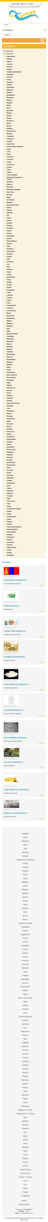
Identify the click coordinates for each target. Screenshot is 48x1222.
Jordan (9, 274)
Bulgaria (10, 128)
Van (25, 1185)
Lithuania (10, 308)
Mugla (25, 1087)
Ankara (25, 863)
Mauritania (10, 339)
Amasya (25, 856)
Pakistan (10, 395)
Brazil (9, 123)
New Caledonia (12, 375)
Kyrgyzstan (10, 290)
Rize (25, 1117)
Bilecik (25, 897)
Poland (9, 413)
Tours (25, 1155)
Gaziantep (25, 979)
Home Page (15, 4)
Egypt (9, 197)
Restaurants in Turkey (25, 1114)
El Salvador (11, 200)
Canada (9, 141)
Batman (25, 890)
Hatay (25, 994)
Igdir (25, 1002)
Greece (9, 233)
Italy (8, 267)
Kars (25, 1028)
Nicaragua (10, 380)
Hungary (10, 254)
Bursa (25, 919)
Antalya (25, 867)
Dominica (10, 187)
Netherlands (11, 372)
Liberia (9, 300)
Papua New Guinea (13, 403)
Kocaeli (25, 1054)
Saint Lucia (10, 431)
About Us (24, 4)
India (8, 259)
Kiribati (9, 282)
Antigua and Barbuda (14, 72)
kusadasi (25, 1061)
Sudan (9, 473)
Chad (8, 149)
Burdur (25, 916)
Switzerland (11, 483)
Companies (9, 51)
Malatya (25, 1069)
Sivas (25, 1143)
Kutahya (25, 1065)
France (9, 218)
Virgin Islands (11, 547)
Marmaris (25, 1080)
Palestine (10, 398)
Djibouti (9, 184)
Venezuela (10, 542)
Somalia (9, 460)
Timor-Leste (11, 501)
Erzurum (25, 964)
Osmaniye (25, 1106)
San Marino (10, 436)
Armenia (10, 77)
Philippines (10, 411)
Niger (8, 382)
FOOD (23, 1201)
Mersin (25, 1084)
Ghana (9, 230)
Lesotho (9, 297)
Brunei (9, 126)
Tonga (9, 506)
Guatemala (10, 236)
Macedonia (10, 315)
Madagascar (11, 318)
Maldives (10, 326)
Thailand (10, 496)
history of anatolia (25, 998)
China (9, 154)
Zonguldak (25, 1196)
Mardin (25, 1076)
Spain (9, 467)
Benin (9, 108)
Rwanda (9, 429)
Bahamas (10, 90)
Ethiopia (9, 212)
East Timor (10, 192)
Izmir (25, 1013)
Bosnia (9, 118)
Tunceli (25, 1162)
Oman (9, 393)
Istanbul (25, 1009)
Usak (25, 1181)
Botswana (10, 121)
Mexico (9, 344)
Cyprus (9, 172)
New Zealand (11, 377)
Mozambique (11, 359)
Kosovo (9, 285)
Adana (25, 837)
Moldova (10, 346)
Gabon (9, 220)
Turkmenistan (11, 516)
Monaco (9, 349)
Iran (8, 264)
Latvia (9, 292)
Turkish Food (25, 1173)
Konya (25, 1058)
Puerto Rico (11, 418)
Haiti (8, 246)
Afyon (25, 845)
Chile (8, 151)
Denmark (10, 182)
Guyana (9, 243)
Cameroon (10, 139)
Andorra (9, 66)
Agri (25, 848)
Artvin (25, 875)
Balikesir (25, 882)
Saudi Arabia (11, 439)
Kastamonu (25, 1031)
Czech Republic (12, 175)
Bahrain (9, 92)
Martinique (10, 336)
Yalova (25, 1188)
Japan (9, 272)
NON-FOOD (24, 1204)
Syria (8, 485)
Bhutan (9, 113)
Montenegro (11, 354)
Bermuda (10, 110)
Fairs (25, 972)
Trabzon (25, 1158)
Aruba (9, 79)
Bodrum (25, 908)
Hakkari (25, 990)
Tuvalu (9, 519)
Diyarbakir (25, 946)
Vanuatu (9, 539)
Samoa (9, 434)
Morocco (10, 357)
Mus (25, 1091)
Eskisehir (25, 968)
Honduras (10, 248)
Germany (10, 228)
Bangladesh (11, 95)
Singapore (10, 452)
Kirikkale (25, 1043)
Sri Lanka (10, 470)
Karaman (25, 1024)
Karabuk (25, 1020)
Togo (8, 503)
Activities (25, 834)
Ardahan (25, 871)
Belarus (9, 100)
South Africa (11, 462)
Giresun (25, 983)
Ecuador (10, 194)
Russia (9, 426)
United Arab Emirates (14, 527)
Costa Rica (10, 164)
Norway (9, 390)
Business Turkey (25, 923)
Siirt (25, 1132)
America (9, 64)
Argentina (10, 74)
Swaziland (10, 478)
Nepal (9, 370)
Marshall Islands (12, 333)
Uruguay (10, 534)
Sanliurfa (25, 1129)
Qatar (9, 421)
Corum (25, 938)
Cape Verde (11, 144)
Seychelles (10, 447)
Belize (9, 105)
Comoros (10, 159)
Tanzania (10, 493)
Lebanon (10, 295)
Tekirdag (25, 1147)
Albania (9, 59)
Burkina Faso (11, 131)
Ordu (25, 1102)
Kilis (25, 1039)
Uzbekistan (10, 537)
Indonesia (10, 261)
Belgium (9, 103)
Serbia (9, 444)
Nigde (25, 1099)
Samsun (25, 1125)
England (9, 202)
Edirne (25, 953)
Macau (9, 313)
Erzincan (25, 960)
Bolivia (9, 115)
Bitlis (25, 904)
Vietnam (9, 545)
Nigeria (9, 385)
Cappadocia (25, 934)
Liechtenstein (11, 305)
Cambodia (10, 136)
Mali (8, 328)
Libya (9, 303)
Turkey (9, 514)
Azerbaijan (10, 87)
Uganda (9, 521)
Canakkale (25, 927)
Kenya (9, 279)
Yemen (9, 550)
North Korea (11, 388)
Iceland (9, 256)
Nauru (9, 367)
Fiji (8, 215)
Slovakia (10, 454)
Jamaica (9, 269)
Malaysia (10, 323)
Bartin (25, 886)
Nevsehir (25, 1095)
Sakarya (25, 1121)
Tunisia (9, 511)
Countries (9, 53)
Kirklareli (25, 1046)
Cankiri (25, 931)
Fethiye (25, 975)
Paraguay (10, 406)
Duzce (25, 949)
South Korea (11, 465)
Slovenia (10, 457)
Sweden (9, 480)
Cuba (8, 169)
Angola (9, 69)
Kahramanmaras (25, 1017)
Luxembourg (11, 310)
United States (11, 532)
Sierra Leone (11, 449)
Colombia (10, 157)
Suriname (10, 475)
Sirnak (25, 1140)
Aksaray (25, 852)
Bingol (25, 901)
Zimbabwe (10, 555)
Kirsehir (25, 1050)
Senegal (9, 442)
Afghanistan (11, 56)
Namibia (9, 364)
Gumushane (25, 987)
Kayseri (25, 1035)
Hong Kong (10, 251)
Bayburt (25, 893)
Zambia (9, 552)
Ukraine (9, 524)
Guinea (9, 238)
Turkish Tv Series (25, 1177)
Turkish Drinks (25, 1170)
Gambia (9, 223)
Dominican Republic (13, 189)
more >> (41, 585)
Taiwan (9, 488)
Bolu (25, 912)
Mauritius (10, 341)
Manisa (25, 1073)
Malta (8, 331)
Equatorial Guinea (13, 205)
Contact (30, 4)
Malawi (9, 321)
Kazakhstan (11, 277)
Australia (10, 82)
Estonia (9, 210)
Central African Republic (15, 146)
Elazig (25, 957)
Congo (9, 162)
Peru (8, 408)
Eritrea (9, 207)
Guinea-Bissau (12, 241)
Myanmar (10, 362)
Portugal (10, 416)
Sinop (25, 1136)
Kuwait (9, 287)
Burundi (9, 133)
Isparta (25, 1005)
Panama (9, 400)
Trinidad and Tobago (14, 509)
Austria (9, 84)
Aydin (25, 878)
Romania (10, 424)
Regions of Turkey (25, 1110)
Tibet (8, 498)
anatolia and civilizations (25, 860)
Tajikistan (10, 491)
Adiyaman (25, 841)
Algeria (9, 61)
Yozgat (25, 1192)
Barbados (10, 97)
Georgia (9, 225)
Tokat (25, 1151)
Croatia (9, 167)
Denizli (25, 942)
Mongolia (10, 351)
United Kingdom (12, 529)
